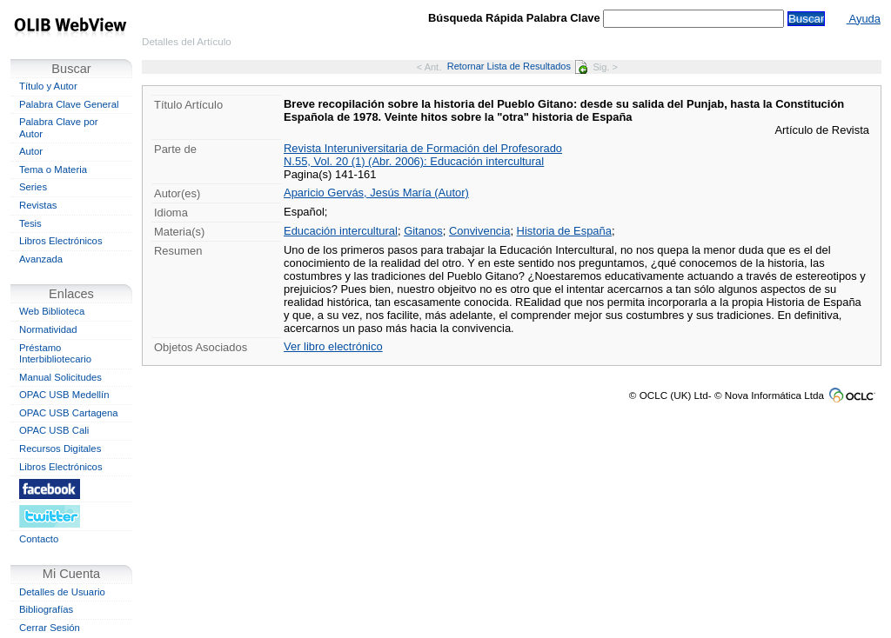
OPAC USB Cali (54, 430)
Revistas (38, 205)
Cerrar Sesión (49, 627)
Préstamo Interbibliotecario (55, 353)
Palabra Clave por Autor (58, 127)
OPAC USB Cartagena (68, 413)
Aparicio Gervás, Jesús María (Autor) (376, 192)
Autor (31, 151)
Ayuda (864, 18)
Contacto (38, 539)
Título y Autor (48, 86)
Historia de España (564, 230)
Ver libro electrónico (333, 346)
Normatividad (48, 329)
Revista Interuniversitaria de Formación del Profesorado (423, 148)
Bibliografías (46, 609)
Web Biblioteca (51, 311)
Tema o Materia (53, 169)
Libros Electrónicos (61, 241)
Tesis (30, 223)
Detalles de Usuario (62, 592)
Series (33, 187)
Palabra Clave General (68, 104)
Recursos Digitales (60, 448)
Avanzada (41, 259)
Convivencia (479, 230)
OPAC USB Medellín (64, 394)
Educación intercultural (341, 230)
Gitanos (423, 230)
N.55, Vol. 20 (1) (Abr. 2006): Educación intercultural (414, 161)
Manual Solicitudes (60, 377)
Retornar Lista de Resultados (517, 66)
